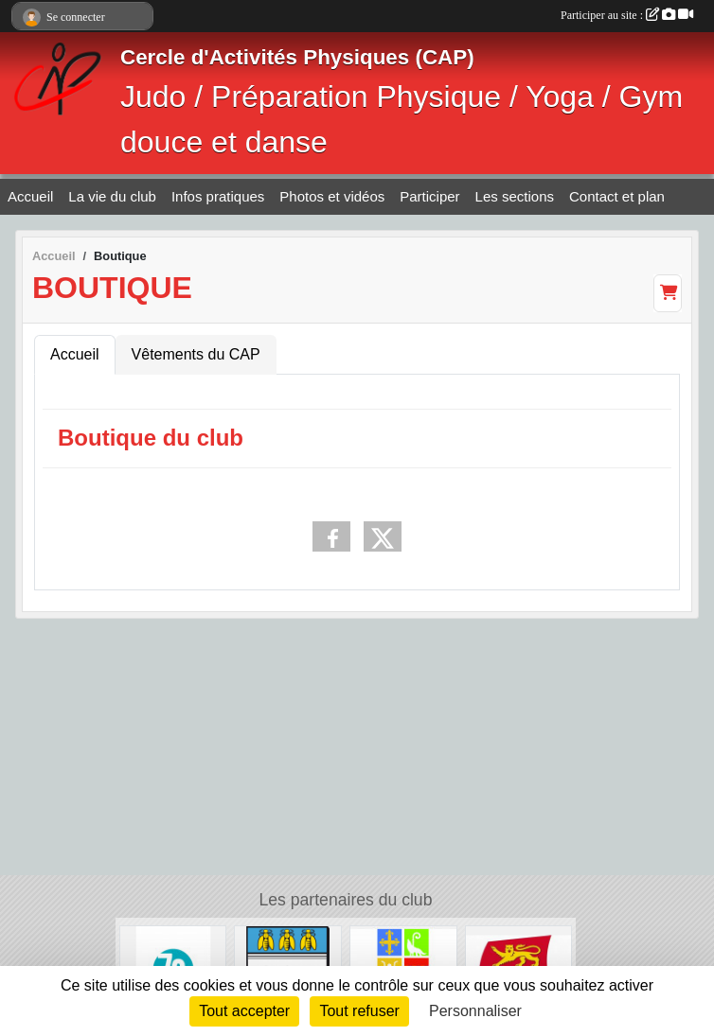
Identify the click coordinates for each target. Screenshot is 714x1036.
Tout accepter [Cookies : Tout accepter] (244, 1011)
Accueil (30, 196)
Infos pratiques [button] (217, 196)
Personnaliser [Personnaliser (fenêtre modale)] (475, 1011)
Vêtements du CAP (196, 354)
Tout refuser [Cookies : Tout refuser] (359, 1011)
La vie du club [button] (112, 196)
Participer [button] (429, 196)
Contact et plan (617, 196)
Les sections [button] (514, 196)
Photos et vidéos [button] (331, 196)
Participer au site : (627, 15)
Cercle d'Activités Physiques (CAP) (297, 57)
